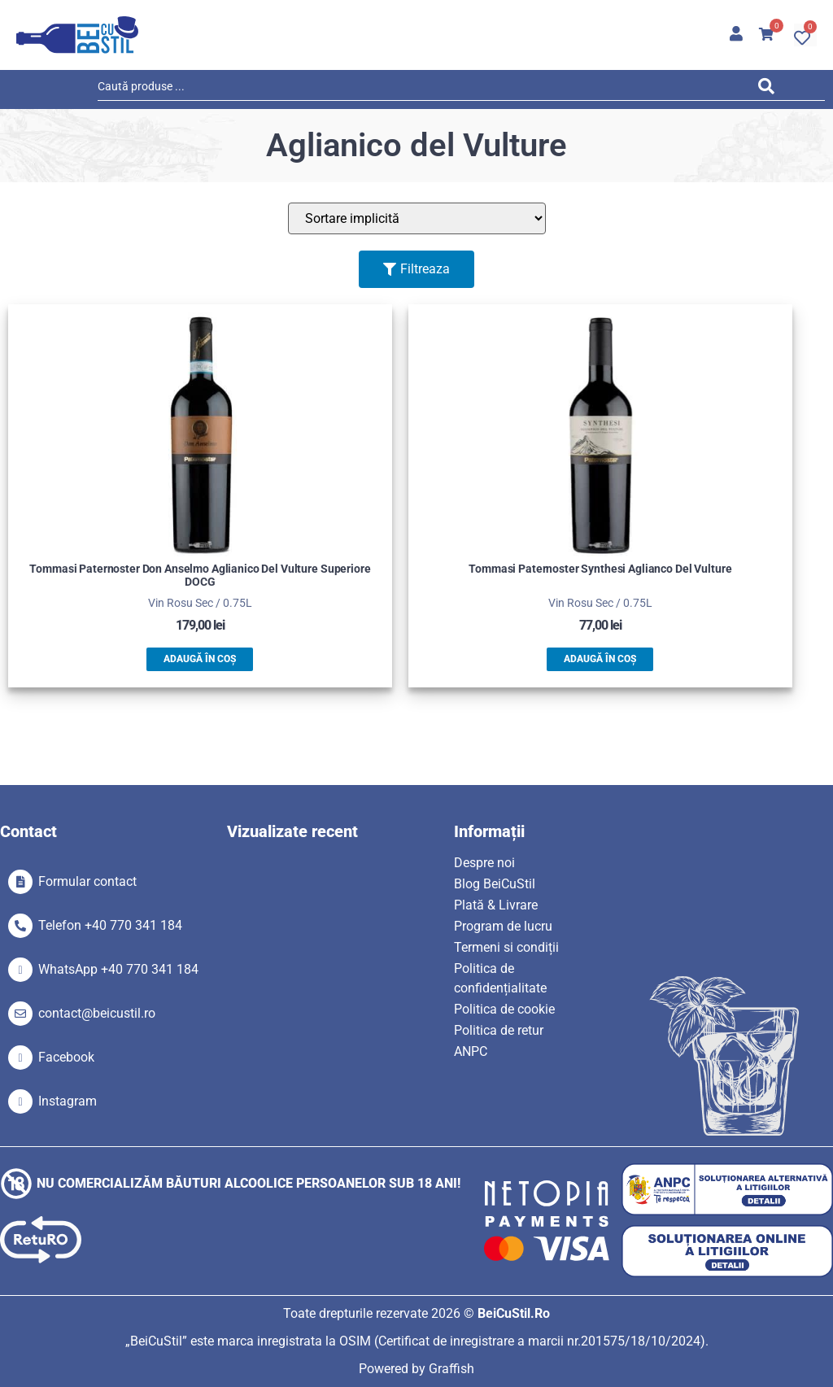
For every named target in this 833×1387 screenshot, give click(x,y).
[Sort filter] (417, 218)
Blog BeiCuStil (494, 884)
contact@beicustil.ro (96, 1013)
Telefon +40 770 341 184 (110, 925)
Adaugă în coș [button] (200, 659)
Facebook (66, 1057)
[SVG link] (77, 35)
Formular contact (87, 881)
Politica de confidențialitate (500, 978)
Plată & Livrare (496, 905)
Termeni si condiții (506, 947)
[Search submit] (770, 89)
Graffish (451, 1368)
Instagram (67, 1101)
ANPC (470, 1051)
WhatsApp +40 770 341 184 (118, 969)
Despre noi (484, 862)
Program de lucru (503, 926)
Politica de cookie (504, 1009)
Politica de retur (498, 1030)
